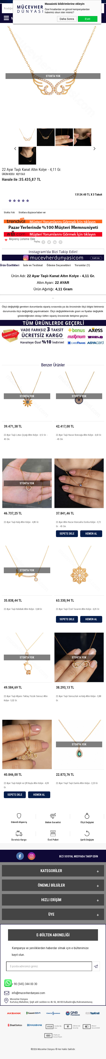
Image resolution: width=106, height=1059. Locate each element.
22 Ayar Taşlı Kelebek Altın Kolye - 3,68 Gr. (23, 593)
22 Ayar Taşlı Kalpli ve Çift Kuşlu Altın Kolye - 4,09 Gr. (26, 772)
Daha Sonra (67, 18)
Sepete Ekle (67, 516)
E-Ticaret (43, 1054)
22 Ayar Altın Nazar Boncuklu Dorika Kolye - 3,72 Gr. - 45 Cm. (78, 507)
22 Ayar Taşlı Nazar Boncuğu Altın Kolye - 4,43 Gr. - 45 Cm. (79, 418)
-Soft (35, 1054)
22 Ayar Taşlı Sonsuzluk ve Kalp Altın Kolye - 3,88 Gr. (78, 684)
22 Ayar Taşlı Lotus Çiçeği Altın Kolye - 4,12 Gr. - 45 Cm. (26, 418)
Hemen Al (91, 516)
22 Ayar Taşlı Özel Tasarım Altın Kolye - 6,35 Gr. (78, 593)
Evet (87, 18)
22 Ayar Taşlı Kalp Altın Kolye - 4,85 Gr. (21, 505)
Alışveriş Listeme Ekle (20, 222)
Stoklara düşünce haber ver (32, 193)
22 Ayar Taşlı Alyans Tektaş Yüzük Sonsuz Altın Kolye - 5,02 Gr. (26, 684)
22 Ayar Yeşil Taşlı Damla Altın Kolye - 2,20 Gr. (77, 770)
